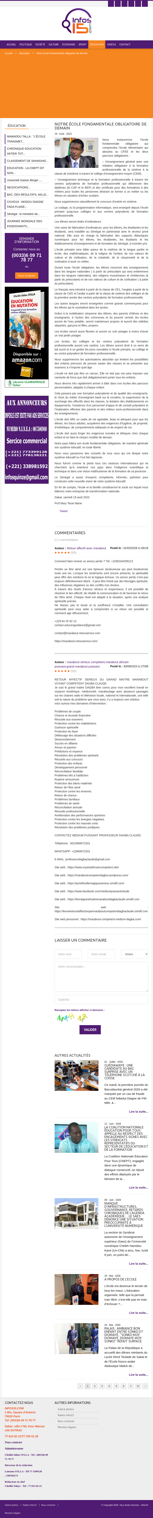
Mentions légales (67, 1427)
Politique (26, 44)
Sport (82, 44)
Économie (68, 44)
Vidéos (111, 44)
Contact (124, 44)
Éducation (97, 44)
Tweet (64, 511)
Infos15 (144, 1505)
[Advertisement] (76, 85)
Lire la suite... (138, 1111)
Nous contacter (26, 275)
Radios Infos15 (66, 1415)
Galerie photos (66, 1409)
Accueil (11, 44)
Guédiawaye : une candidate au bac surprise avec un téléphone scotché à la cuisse (124, 1071)
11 (138, 1386)
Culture (54, 44)
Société (40, 44)
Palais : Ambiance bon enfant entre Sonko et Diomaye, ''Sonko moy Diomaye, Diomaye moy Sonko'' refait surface (123, 1335)
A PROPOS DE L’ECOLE (120, 1279)
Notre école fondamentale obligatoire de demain (61, 53)
